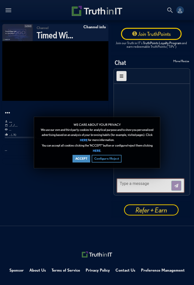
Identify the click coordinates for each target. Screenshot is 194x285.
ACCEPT (81, 158)
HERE (84, 140)
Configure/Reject (106, 158)
